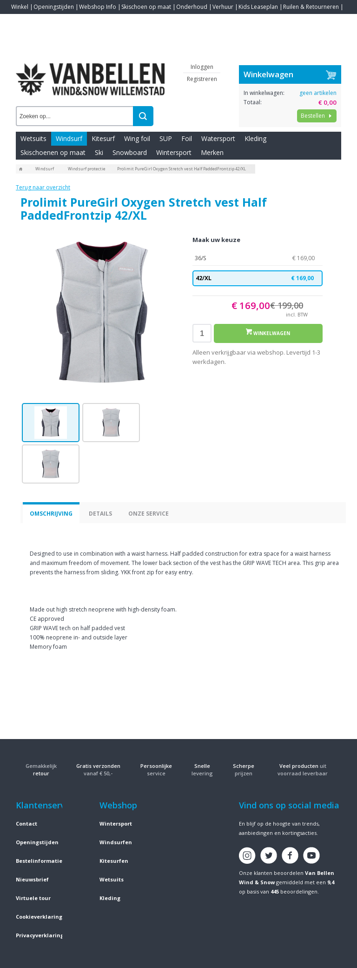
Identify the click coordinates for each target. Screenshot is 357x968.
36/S (257, 258)
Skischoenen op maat (53, 152)
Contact (21, 21)
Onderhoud (191, 7)
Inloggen (202, 67)
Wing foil (137, 138)
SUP (165, 138)
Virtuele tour (33, 897)
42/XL (257, 278)
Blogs (44, 21)
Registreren (202, 79)
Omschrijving (51, 514)
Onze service (148, 514)
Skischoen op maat (146, 7)
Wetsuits (33, 138)
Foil (186, 138)
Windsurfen (115, 842)
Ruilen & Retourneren (311, 7)
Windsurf (69, 138)
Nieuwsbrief (32, 879)
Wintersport (174, 152)
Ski (99, 152)
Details (100, 514)
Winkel (19, 7)
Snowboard (129, 152)
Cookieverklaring (39, 916)
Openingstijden (53, 7)
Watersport (218, 138)
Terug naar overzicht (43, 187)
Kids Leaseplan (258, 7)
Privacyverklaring (40, 935)
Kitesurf (103, 138)
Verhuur (222, 7)
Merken (212, 152)
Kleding (255, 138)
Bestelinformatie (39, 860)
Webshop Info (97, 7)
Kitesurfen (113, 860)
